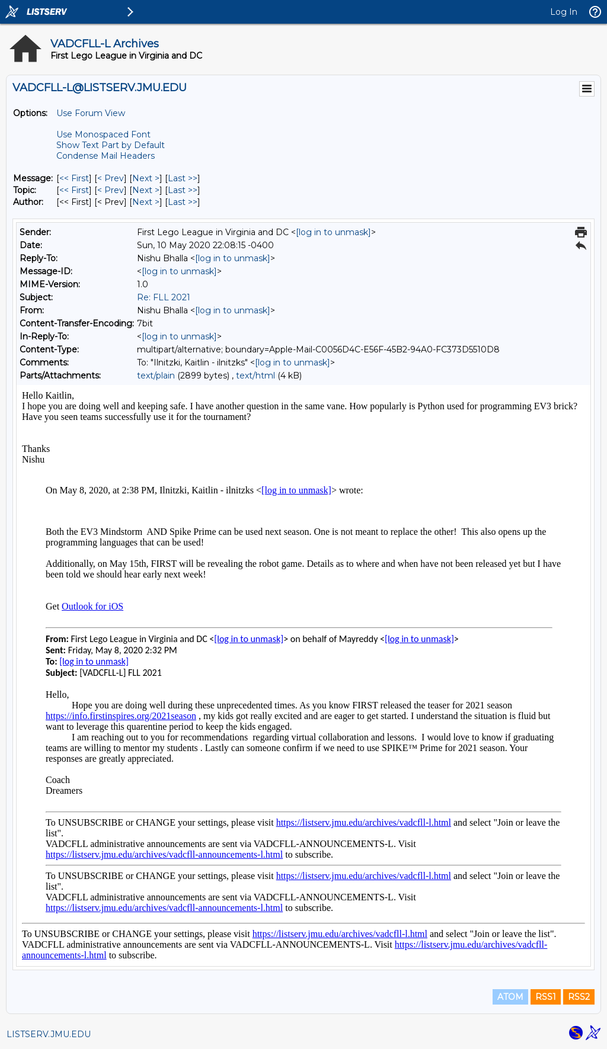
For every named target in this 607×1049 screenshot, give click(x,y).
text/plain (156, 375)
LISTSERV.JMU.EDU (49, 1034)
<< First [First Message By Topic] (74, 190)
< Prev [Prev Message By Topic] (110, 190)
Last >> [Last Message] (182, 178)
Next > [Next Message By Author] (145, 202)
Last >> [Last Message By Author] (182, 202)
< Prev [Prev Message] (110, 178)
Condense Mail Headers (105, 155)
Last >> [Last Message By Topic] (182, 190)
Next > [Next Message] (145, 178)
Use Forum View (90, 113)
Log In (563, 12)
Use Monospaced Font (103, 134)
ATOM (510, 997)
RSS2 (579, 997)
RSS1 (545, 997)
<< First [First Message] (74, 178)
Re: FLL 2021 (163, 297)
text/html (255, 375)
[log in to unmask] (333, 232)
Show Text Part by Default (110, 145)
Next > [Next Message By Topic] (145, 190)
